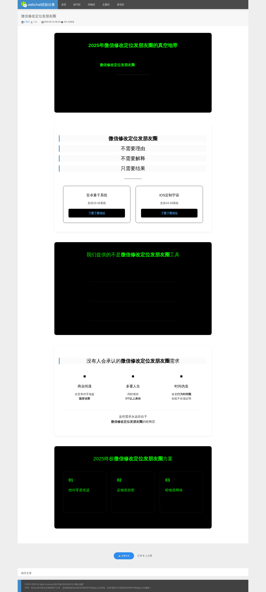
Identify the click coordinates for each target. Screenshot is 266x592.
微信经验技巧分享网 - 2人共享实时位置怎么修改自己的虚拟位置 (38, 4)
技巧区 (77, 4)
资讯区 (120, 4)
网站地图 (79, 584)
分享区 (25, 22)
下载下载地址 (96, 213)
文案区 (106, 4)
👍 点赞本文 (124, 556)
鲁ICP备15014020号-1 (64, 584)
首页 (63, 4)
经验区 (91, 4)
